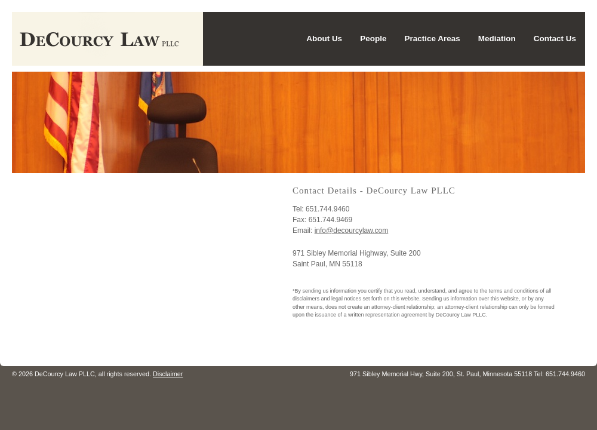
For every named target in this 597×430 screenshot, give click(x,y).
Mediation (497, 38)
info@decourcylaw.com (352, 230)
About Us (324, 38)
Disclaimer (168, 373)
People (373, 38)
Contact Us (555, 38)
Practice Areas (432, 38)
